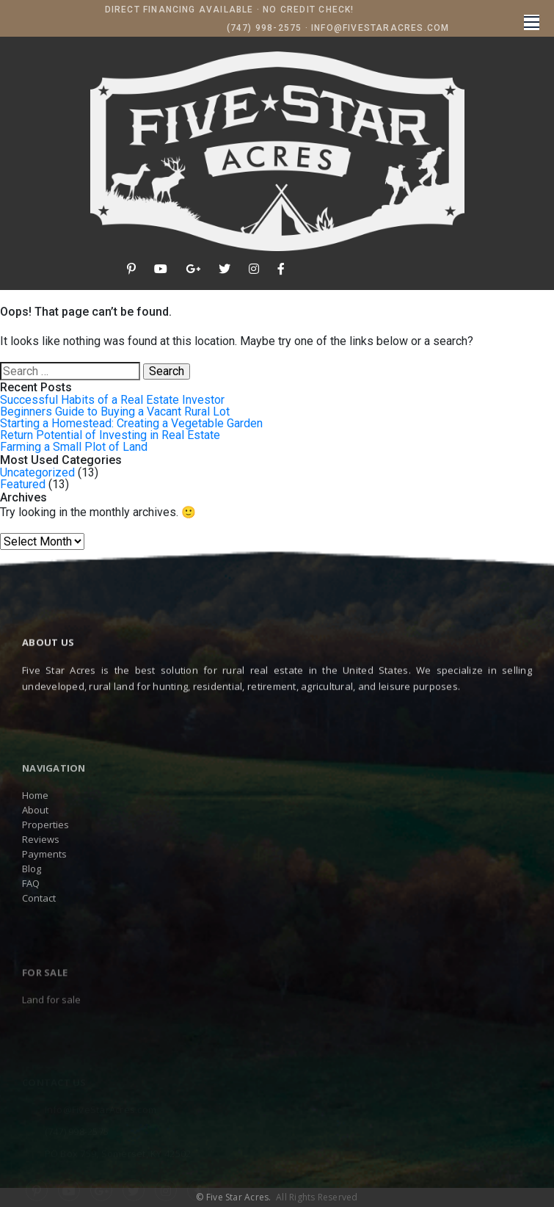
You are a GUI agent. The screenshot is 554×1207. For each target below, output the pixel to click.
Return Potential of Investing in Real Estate (110, 435)
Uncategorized (37, 472)
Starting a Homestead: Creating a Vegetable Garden (131, 423)
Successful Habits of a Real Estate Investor (112, 400)
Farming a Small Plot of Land (73, 447)
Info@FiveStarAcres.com (380, 28)
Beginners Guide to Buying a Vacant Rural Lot (115, 411)
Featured (22, 484)
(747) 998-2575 (264, 28)
